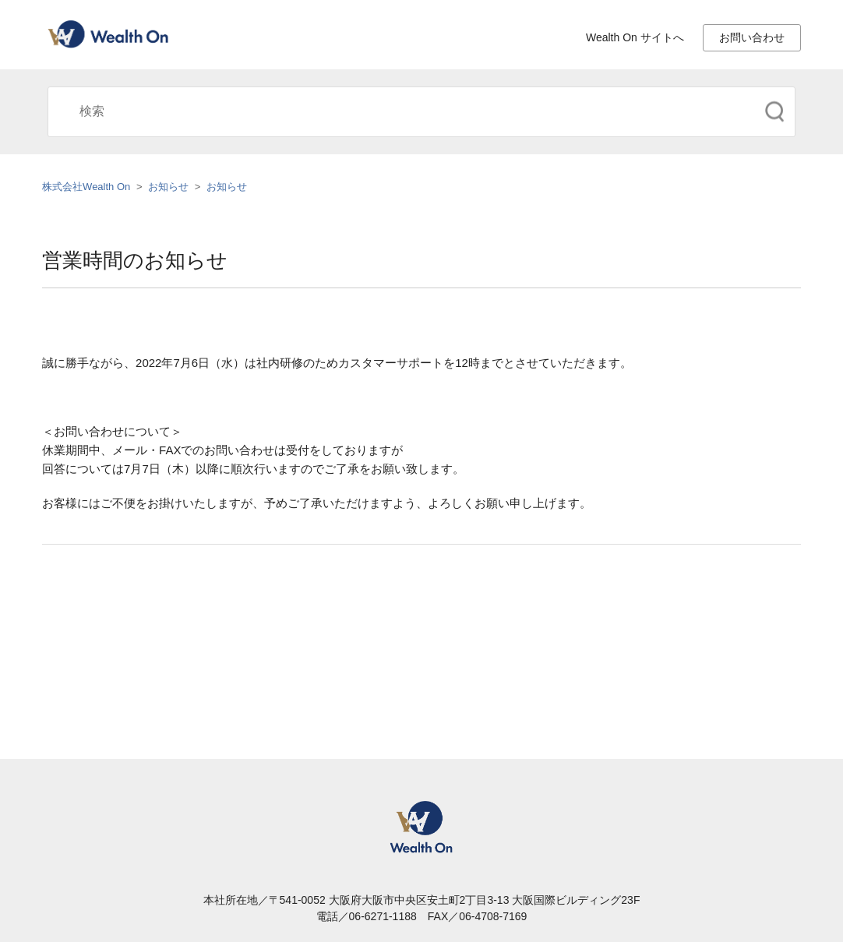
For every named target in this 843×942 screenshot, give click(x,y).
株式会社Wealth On (86, 186)
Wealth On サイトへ (635, 37)
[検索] (421, 111)
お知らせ (168, 186)
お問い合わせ (752, 37)
